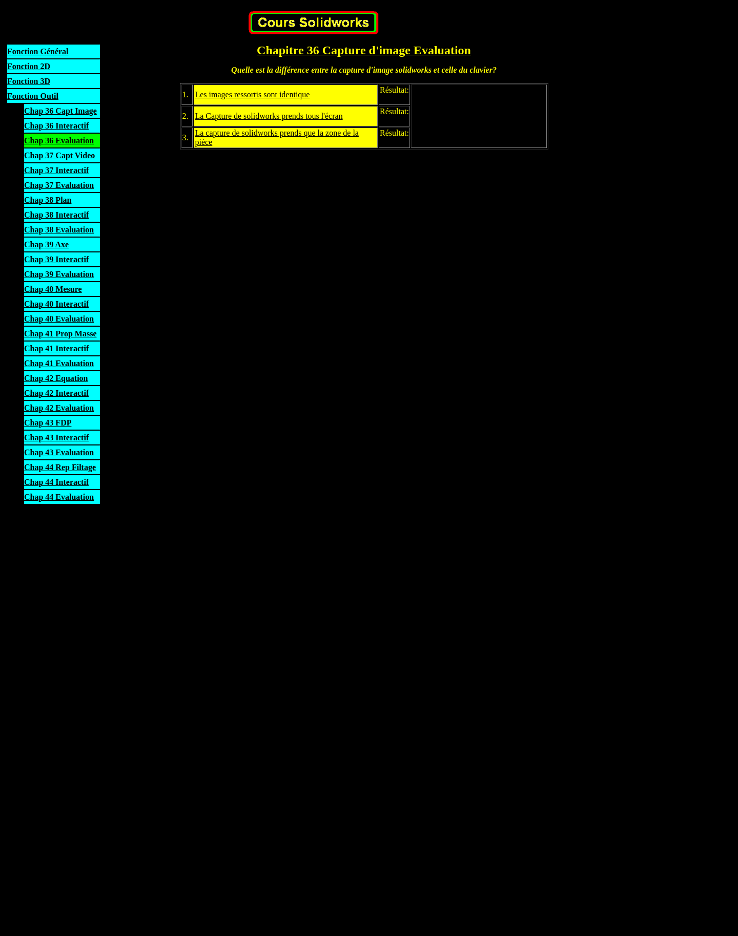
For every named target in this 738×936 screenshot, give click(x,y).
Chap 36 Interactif (56, 125)
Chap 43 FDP (47, 422)
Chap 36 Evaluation (59, 140)
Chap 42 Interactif (56, 393)
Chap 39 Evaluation (59, 274)
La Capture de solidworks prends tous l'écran (268, 116)
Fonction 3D (28, 81)
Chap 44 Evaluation (59, 497)
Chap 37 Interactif (56, 170)
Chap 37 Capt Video (59, 155)
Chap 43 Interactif (56, 437)
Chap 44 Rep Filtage (60, 467)
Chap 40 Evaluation (59, 318)
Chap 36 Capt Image (60, 111)
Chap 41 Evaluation (59, 363)
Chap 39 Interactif (56, 259)
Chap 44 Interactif (56, 482)
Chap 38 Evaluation (59, 229)
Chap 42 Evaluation (59, 407)
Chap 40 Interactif (56, 304)
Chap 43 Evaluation (59, 452)
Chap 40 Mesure (53, 289)
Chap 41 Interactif (56, 348)
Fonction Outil (32, 96)
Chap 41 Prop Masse (60, 333)
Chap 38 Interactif (56, 214)
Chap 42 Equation (56, 378)
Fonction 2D (28, 66)
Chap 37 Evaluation (59, 185)
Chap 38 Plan (47, 200)
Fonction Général (38, 51)
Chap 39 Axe (46, 244)
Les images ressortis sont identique (252, 94)
